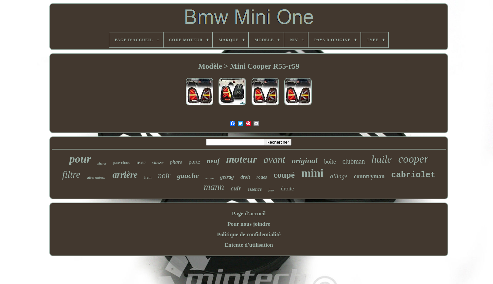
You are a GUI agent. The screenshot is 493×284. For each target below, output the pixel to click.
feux (271, 190)
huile (382, 159)
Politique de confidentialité (249, 234)
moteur (241, 159)
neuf (213, 161)
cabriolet (413, 175)
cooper (413, 159)
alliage (338, 176)
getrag (227, 177)
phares (102, 163)
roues (261, 177)
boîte (330, 161)
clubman (354, 161)
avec (141, 162)
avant (274, 159)
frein (147, 177)
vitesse (158, 162)
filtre (71, 174)
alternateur (96, 177)
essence (255, 189)
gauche (188, 175)
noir (164, 175)
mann (214, 187)
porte (194, 162)
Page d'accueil (249, 213)
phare (176, 162)
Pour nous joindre (248, 224)
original (305, 160)
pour (80, 159)
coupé (284, 175)
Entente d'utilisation (249, 245)
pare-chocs (121, 162)
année (209, 178)
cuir (236, 188)
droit (245, 177)
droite (287, 189)
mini (312, 173)
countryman (369, 176)
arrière (125, 175)
